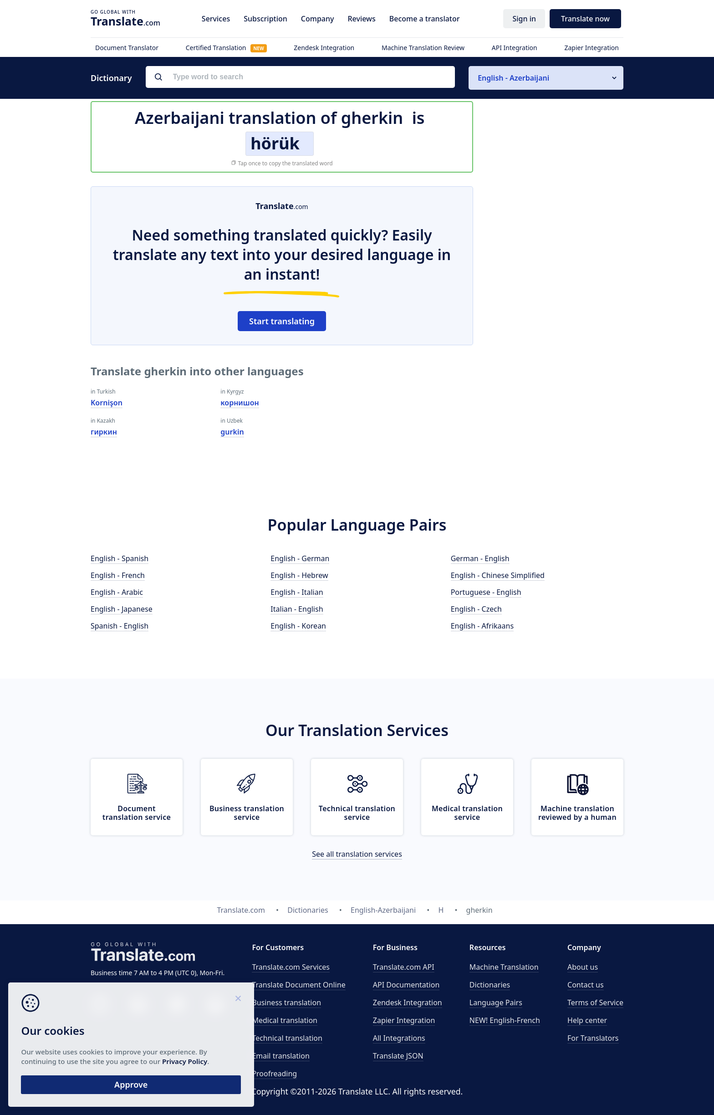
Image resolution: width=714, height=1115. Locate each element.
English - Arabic (117, 592)
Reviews (361, 19)
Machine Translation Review (423, 47)
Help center (587, 1020)
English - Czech (476, 609)
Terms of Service (595, 1002)
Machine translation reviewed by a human (577, 812)
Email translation (280, 1056)
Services (216, 19)
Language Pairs (495, 1002)
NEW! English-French (504, 1020)
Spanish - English (119, 626)
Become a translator (424, 19)
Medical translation (284, 1020)
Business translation (286, 1002)
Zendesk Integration (324, 47)
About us (582, 967)
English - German (299, 558)
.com (125, 21)
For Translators (593, 1038)
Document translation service (136, 812)
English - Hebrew (299, 575)
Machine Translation (504, 967)
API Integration (514, 47)
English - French (118, 575)
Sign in (524, 19)
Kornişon (106, 403)
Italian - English (296, 609)
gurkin (232, 432)
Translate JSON (398, 1056)
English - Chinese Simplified (498, 575)
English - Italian (296, 592)
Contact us (585, 985)
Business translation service (246, 812)
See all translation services (357, 854)
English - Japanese (122, 609)
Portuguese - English (486, 592)
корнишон (239, 403)
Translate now (585, 19)
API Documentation (406, 985)
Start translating (282, 321)
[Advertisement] (555, 323)
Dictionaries (489, 985)
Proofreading (274, 1074)
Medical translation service (467, 812)
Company (317, 19)
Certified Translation (226, 47)
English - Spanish (119, 558)
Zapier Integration (591, 47)
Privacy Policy (87, 1059)
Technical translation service (357, 812)
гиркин (104, 432)
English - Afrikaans (482, 626)
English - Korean (298, 626)
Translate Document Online (298, 985)
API (403, 967)
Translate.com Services (291, 967)
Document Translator (126, 47)
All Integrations (399, 1038)
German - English (480, 558)
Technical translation (287, 1038)
